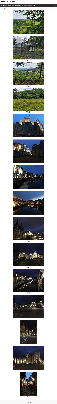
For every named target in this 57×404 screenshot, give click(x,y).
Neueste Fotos (29, 5)
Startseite (2, 8)
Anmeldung (55, 5)
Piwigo (30, 401)
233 (30, 399)
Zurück (24, 399)
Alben (1, 5)
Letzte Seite (35, 399)
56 (28, 399)
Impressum (30, 402)
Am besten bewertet (24, 5)
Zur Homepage (27, 402)
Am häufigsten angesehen (16, 5)
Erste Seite (21, 399)
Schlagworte (5, 5)
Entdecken (9, 5)
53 (26, 399)
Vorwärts (32, 399)
